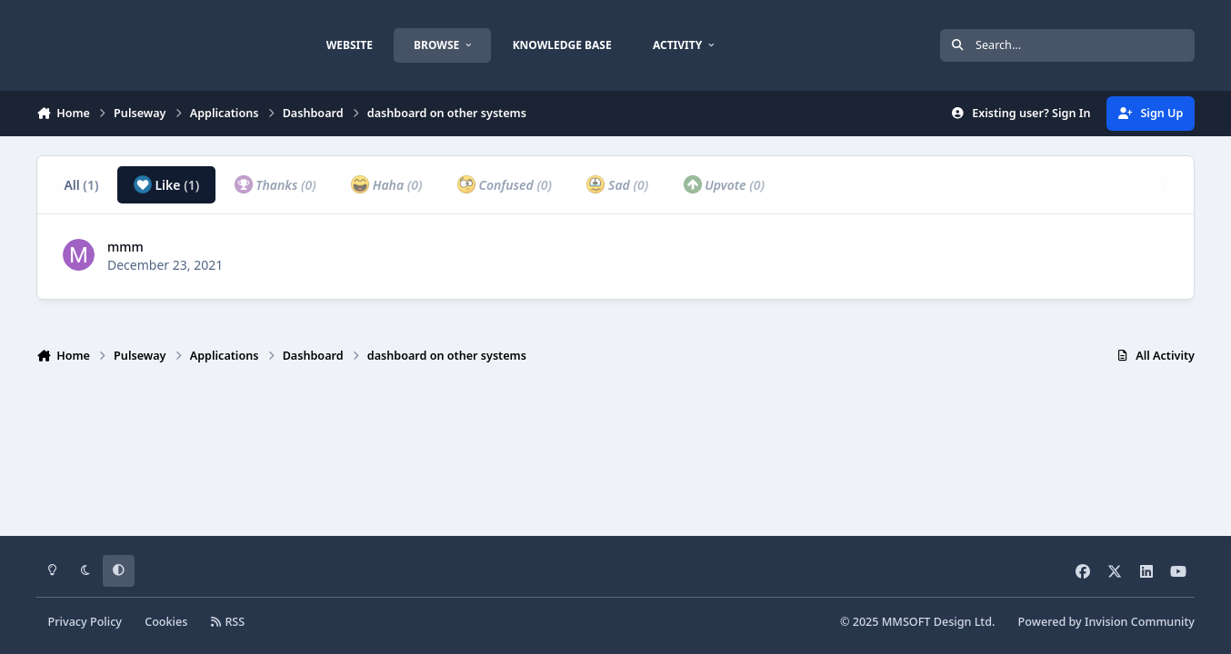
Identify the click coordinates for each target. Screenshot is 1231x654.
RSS (228, 621)
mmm (125, 246)
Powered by (1106, 621)
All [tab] (81, 184)
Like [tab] (166, 184)
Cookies (166, 621)
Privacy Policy (85, 621)
